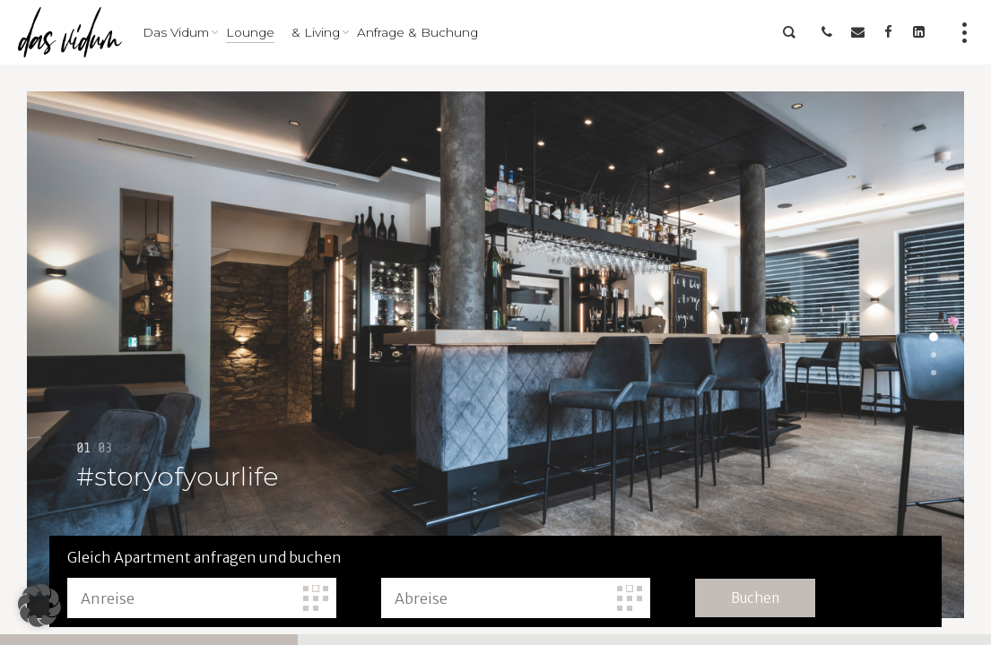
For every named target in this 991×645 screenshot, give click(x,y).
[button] (39, 605)
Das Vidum (176, 32)
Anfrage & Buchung (417, 32)
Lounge (250, 32)
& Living (315, 32)
